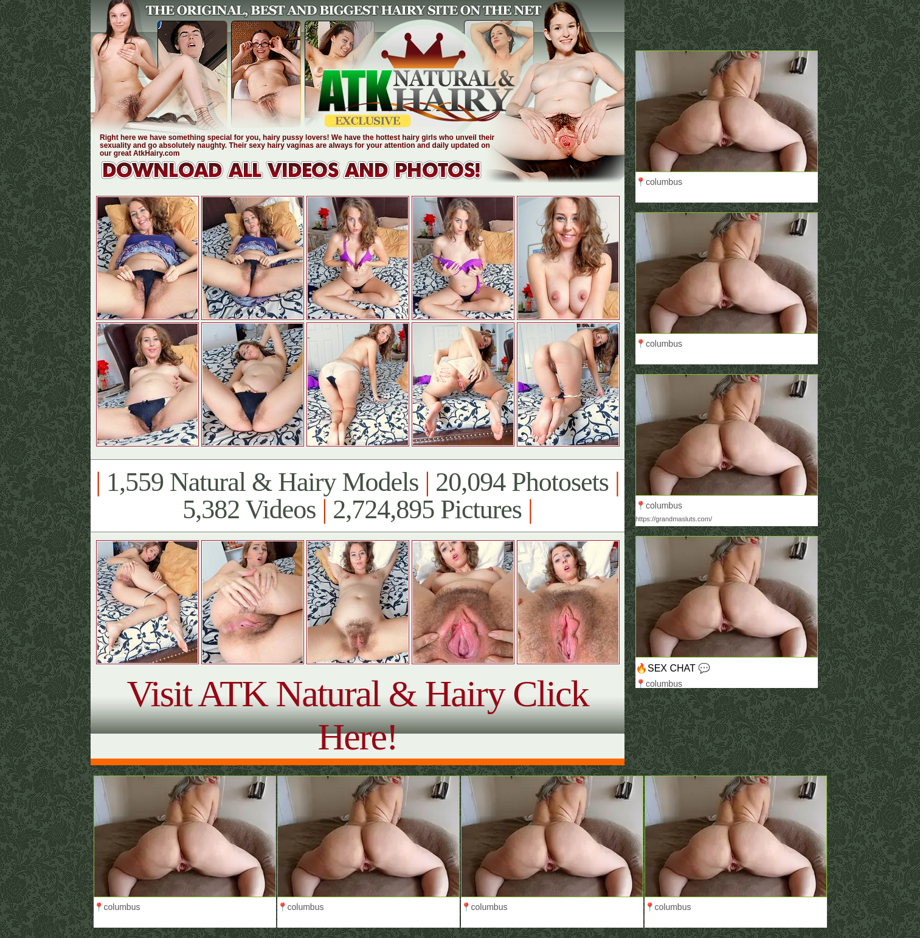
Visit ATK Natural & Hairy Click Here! (357, 715)
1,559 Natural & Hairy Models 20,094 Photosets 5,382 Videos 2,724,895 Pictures (357, 495)
